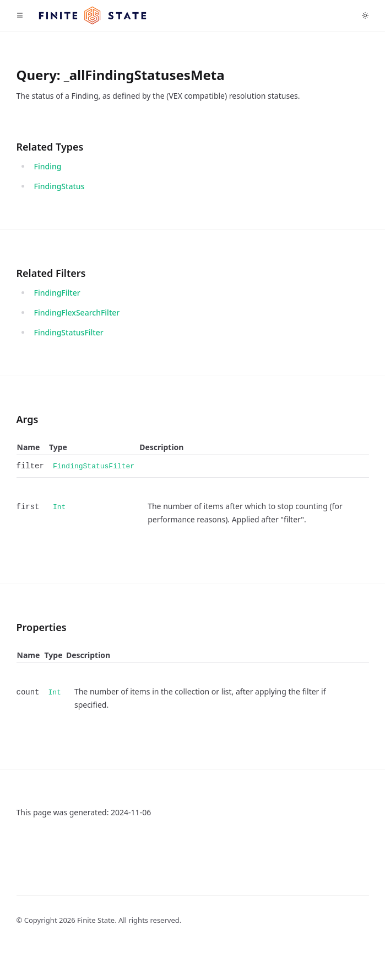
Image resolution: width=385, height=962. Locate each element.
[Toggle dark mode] (365, 15)
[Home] (92, 15)
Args (28, 419)
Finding (48, 166)
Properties (42, 627)
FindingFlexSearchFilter (77, 312)
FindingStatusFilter (69, 332)
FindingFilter (57, 292)
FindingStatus (59, 186)
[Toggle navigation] (19, 15)
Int (59, 507)
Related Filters (51, 273)
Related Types (50, 146)
